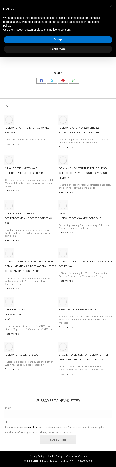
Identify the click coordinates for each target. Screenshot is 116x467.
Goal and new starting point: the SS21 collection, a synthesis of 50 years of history (83, 173)
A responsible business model (78, 309)
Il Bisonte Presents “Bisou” (22, 354)
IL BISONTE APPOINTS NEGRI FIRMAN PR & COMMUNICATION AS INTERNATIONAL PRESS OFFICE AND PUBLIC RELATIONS (30, 266)
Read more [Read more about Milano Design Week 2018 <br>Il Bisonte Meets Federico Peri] (12, 190)
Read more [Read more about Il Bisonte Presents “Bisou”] (12, 369)
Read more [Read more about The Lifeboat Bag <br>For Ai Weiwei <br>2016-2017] (12, 333)
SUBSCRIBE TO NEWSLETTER (58, 401)
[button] (111, 6)
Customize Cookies (76, 456)
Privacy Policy (29, 427)
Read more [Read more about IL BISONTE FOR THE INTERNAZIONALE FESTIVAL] (12, 143)
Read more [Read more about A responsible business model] (66, 327)
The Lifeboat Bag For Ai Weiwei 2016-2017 (16, 314)
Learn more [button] (58, 49)
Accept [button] (58, 39)
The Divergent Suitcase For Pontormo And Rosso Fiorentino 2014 (28, 218)
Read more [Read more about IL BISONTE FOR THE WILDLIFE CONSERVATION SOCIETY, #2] (66, 280)
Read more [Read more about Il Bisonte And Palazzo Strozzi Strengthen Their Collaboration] (66, 147)
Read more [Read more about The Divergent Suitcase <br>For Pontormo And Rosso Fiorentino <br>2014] (12, 240)
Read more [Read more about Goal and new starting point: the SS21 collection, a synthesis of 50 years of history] (66, 192)
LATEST (9, 106)
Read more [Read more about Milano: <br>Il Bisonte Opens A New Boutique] (66, 232)
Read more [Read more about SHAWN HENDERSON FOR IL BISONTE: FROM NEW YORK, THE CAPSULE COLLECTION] (66, 373)
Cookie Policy (55, 456)
